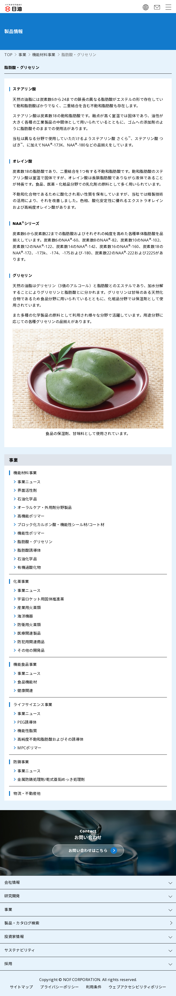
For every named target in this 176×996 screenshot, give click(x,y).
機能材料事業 (43, 54)
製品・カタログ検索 (21, 923)
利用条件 (93, 987)
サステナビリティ (19, 950)
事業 (22, 54)
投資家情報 (14, 936)
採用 (8, 963)
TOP (8, 54)
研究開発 (12, 896)
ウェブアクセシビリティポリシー (137, 987)
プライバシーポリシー (59, 987)
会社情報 (12, 882)
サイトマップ (21, 987)
